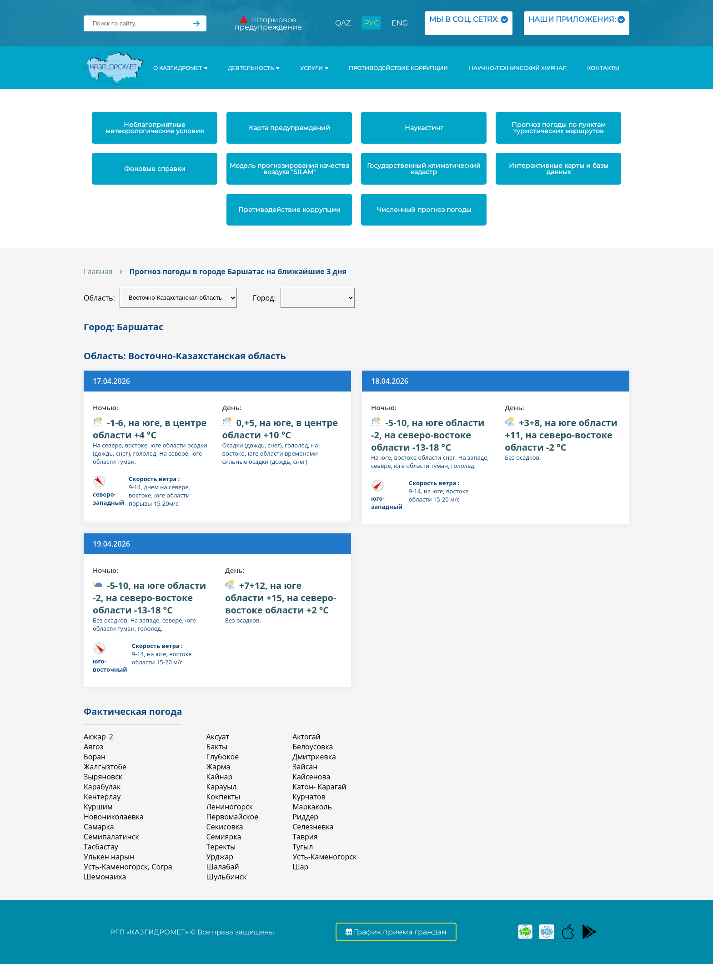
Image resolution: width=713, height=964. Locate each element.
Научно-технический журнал (518, 68)
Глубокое (222, 757)
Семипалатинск (111, 837)
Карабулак (102, 787)
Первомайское (232, 817)
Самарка (99, 827)
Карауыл (221, 787)
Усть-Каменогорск (324, 857)
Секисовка (224, 827)
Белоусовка (312, 747)
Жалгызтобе (105, 767)
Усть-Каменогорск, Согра (128, 867)
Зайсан (304, 767)
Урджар (219, 857)
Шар (300, 867)
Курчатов (309, 797)
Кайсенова (311, 777)
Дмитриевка (314, 757)
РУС (371, 23)
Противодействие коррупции (398, 68)
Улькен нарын (109, 857)
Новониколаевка (114, 817)
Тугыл (302, 847)
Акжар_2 (98, 737)
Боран (94, 757)
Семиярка (223, 837)
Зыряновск (103, 777)
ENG (400, 23)
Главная (98, 271)
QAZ (343, 23)
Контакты (603, 68)
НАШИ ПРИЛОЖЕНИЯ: (576, 23)
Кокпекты (223, 797)
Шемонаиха (105, 877)
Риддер (305, 817)
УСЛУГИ (314, 68)
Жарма (218, 767)
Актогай (306, 737)
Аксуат (217, 737)
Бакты (217, 747)
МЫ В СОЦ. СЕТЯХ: (468, 23)
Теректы (221, 847)
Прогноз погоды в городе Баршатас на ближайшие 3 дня (237, 271)
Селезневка (312, 827)
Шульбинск (226, 877)
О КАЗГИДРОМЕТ (180, 68)
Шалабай (222, 867)
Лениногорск (229, 807)
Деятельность (253, 68)
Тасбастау (101, 847)
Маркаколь (312, 807)
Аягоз (93, 747)
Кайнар (219, 777)
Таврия (305, 837)
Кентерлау (102, 797)
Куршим (98, 807)
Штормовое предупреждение (268, 23)
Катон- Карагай (319, 787)
